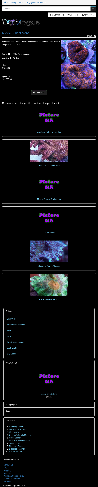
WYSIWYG (12, 348)
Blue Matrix (14, 432)
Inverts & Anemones (15, 342)
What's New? (11, 363)
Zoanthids (11, 319)
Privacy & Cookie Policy (13, 476)
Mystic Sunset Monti (17, 429)
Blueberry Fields (16, 446)
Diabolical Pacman (17, 449)
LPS (9, 336)
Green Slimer (14, 438)
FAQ (5, 467)
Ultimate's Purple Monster (49, 266)
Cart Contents (57, 15)
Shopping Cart (12, 405)
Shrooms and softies (16, 325)
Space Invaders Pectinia (49, 299)
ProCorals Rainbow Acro (49, 166)
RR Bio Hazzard (16, 452)
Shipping (7, 470)
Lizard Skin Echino (49, 232)
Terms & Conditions (11, 479)
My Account (88, 15)
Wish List (7, 481)
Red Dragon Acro (16, 427)
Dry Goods (11, 354)
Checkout (73, 15)
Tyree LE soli (14, 443)
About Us (7, 473)
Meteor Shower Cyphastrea (49, 199)
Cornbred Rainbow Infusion (49, 132)
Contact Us (8, 465)
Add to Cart (39, 92)
